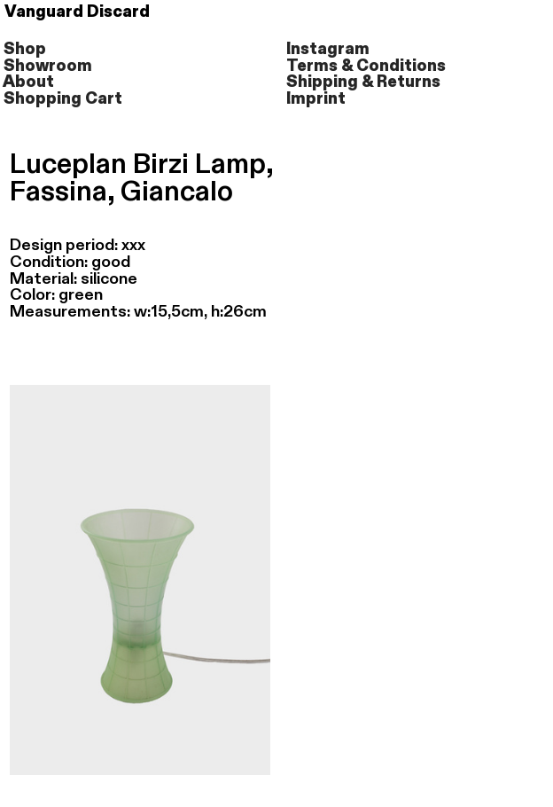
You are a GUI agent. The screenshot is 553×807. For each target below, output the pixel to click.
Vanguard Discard (84, 12)
